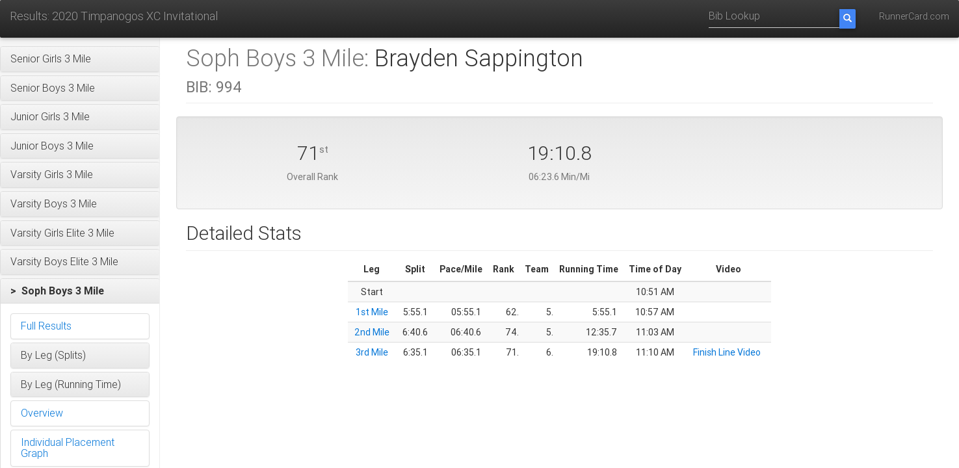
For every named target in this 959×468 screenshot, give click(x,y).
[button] (80, 59)
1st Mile (372, 312)
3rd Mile (372, 352)
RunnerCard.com (914, 16)
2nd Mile (371, 332)
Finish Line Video (727, 352)
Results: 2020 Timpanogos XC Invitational (114, 15)
